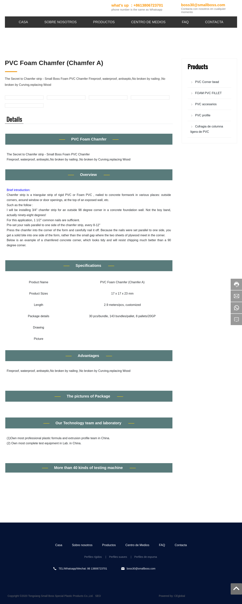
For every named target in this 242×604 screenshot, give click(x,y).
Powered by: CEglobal (172, 595)
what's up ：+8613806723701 (137, 5)
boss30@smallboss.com (203, 5)
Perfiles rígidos (93, 556)
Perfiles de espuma (146, 556)
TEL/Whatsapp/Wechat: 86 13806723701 (83, 568)
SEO (98, 595)
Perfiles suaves (117, 556)
